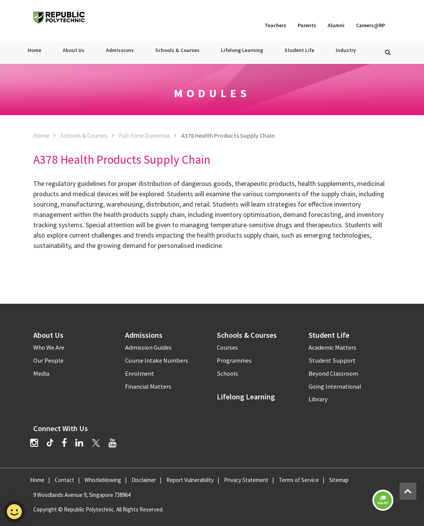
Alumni (336, 25)
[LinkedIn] (79, 443)
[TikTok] (54, 444)
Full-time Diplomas (144, 135)
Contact (64, 480)
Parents (307, 25)
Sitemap (339, 480)
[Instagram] (34, 443)
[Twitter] (96, 443)
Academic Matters (332, 348)
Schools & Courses (177, 50)
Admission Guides (148, 348)
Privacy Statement (246, 480)
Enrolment (139, 374)
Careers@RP (370, 25)
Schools (227, 374)
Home (34, 50)
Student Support (332, 361)
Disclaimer (144, 480)
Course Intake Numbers (156, 361)
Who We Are (48, 348)
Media (41, 374)
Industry (346, 50)
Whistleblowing (102, 480)
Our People (48, 361)
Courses (227, 348)
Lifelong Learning (242, 50)
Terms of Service (299, 480)
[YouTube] (113, 443)
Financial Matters (148, 387)
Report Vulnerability (190, 480)
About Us (73, 50)
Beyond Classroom (333, 374)
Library (318, 399)
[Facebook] (64, 443)
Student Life (299, 50)
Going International (335, 387)
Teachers (275, 25)
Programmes (234, 361)
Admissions (120, 50)
